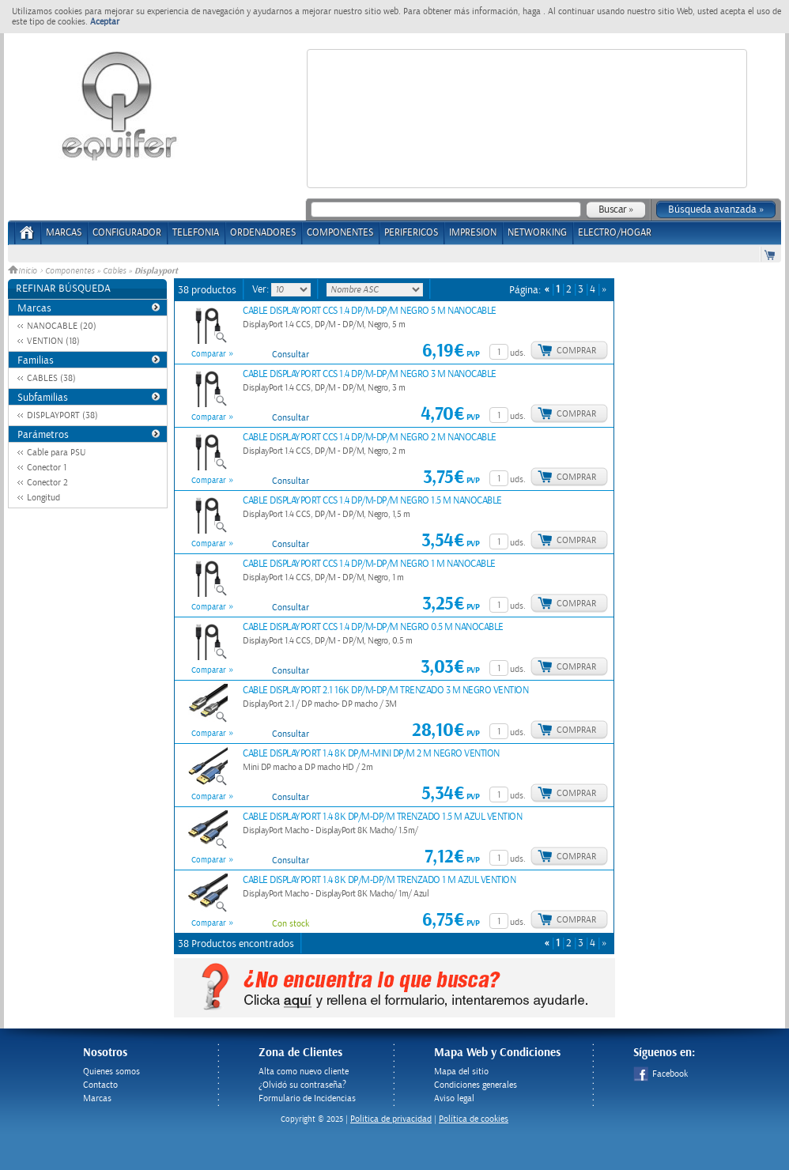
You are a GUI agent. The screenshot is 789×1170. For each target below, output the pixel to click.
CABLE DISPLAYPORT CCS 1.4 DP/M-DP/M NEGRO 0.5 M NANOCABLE (373, 627)
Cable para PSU (56, 452)
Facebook (660, 1074)
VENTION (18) (53, 341)
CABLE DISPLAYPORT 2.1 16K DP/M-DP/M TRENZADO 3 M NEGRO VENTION (385, 690)
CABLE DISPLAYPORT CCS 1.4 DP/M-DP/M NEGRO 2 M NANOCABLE (369, 437)
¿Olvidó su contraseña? (302, 1085)
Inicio (24, 271)
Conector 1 (46, 467)
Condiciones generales (475, 1085)
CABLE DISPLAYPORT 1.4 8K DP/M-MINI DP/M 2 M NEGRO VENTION (371, 754)
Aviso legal (454, 1098)
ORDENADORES (263, 233)
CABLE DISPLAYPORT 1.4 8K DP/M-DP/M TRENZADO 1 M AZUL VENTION (379, 880)
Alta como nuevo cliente (304, 1071)
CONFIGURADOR (126, 233)
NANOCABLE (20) (61, 326)
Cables (114, 271)
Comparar (208, 354)
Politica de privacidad (391, 1119)
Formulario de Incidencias (307, 1098)
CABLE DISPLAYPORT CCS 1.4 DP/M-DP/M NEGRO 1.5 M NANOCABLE (372, 501)
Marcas (63, 233)
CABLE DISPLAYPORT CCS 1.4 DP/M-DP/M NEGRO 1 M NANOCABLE (369, 564)
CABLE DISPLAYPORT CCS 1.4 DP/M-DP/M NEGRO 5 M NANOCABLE (369, 311)
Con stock (290, 924)
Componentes (69, 271)
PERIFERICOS (411, 233)
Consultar (290, 354)
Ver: (261, 289)
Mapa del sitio (461, 1071)
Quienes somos (111, 1071)
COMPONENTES (340, 233)
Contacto (100, 1085)
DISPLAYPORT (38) (62, 415)
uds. (518, 353)
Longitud (43, 498)
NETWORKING (537, 233)
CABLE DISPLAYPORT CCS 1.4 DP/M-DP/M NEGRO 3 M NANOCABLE (369, 374)
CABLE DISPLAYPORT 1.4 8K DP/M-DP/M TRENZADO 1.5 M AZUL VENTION (382, 817)
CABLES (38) (51, 378)
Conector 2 (47, 482)
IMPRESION (472, 233)
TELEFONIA (195, 233)
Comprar (576, 350)
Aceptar (104, 22)
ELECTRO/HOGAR (614, 233)
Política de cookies (473, 1119)
